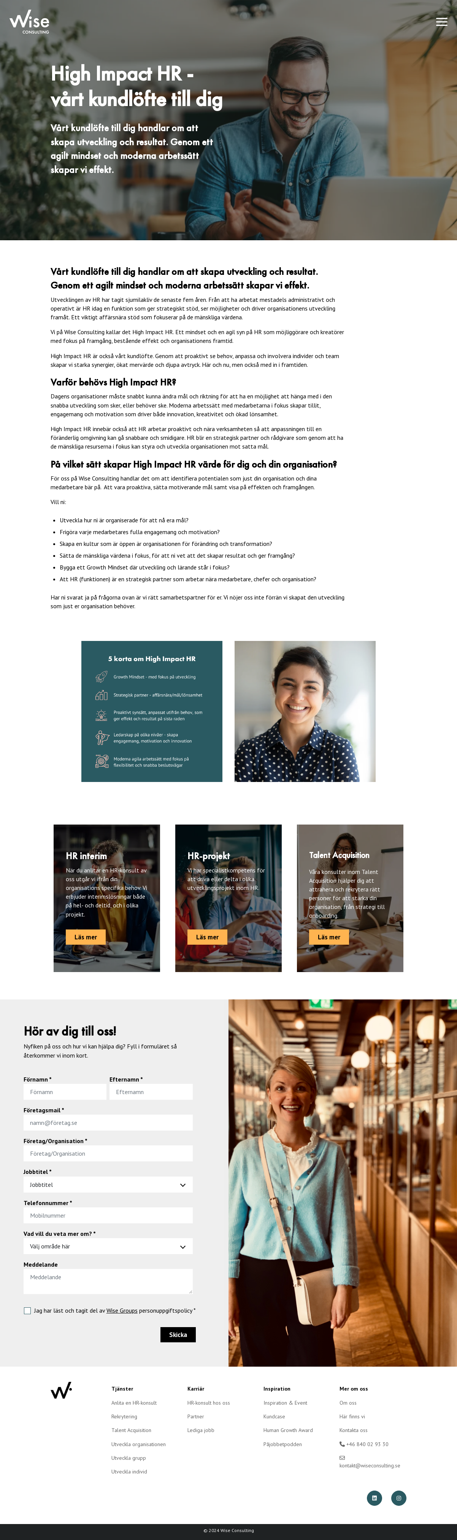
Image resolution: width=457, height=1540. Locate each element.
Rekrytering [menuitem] (124, 1416)
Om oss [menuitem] (348, 1402)
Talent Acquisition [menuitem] (131, 1430)
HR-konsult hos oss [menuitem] (208, 1402)
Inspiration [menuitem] (276, 1388)
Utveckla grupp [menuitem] (128, 1457)
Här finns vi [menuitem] (352, 1416)
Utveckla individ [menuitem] (129, 1471)
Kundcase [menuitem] (274, 1416)
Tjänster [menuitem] (122, 1388)
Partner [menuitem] (195, 1416)
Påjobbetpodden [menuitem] (282, 1444)
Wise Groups (122, 1310)
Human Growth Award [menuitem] (288, 1430)
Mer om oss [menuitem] (354, 1388)
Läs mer (86, 937)
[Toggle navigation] (441, 21)
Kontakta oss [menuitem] (354, 1430)
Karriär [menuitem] (195, 1388)
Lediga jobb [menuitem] (200, 1430)
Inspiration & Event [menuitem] (285, 1402)
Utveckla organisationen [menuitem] (138, 1444)
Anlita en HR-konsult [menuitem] (134, 1402)
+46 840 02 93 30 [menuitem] (364, 1444)
